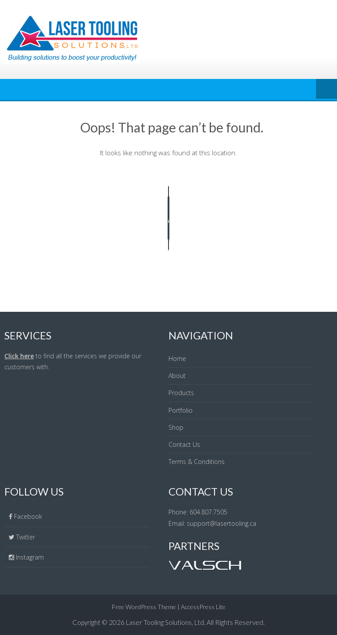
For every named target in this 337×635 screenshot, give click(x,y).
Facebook (28, 516)
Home (177, 358)
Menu (326, 89)
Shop (175, 427)
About (177, 375)
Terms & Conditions (196, 461)
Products (181, 393)
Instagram (29, 557)
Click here (19, 356)
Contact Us (184, 444)
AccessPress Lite (203, 606)
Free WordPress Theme (144, 606)
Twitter (25, 537)
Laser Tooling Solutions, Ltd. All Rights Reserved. (195, 622)
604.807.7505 (208, 512)
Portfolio (180, 410)
